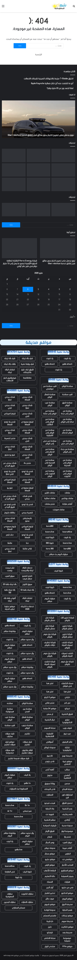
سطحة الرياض (67, 386)
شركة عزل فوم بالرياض (49, 635)
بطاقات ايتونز (9, 513)
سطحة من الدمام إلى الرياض (49, 452)
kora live (67, 593)
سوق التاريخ (27, 584)
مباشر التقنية (49, 820)
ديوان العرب (67, 843)
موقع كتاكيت (67, 927)
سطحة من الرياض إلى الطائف (49, 422)
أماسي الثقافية (67, 776)
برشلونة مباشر (10, 631)
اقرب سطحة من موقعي (49, 387)
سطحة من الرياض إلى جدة (67, 412)
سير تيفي (27, 811)
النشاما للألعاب (50, 871)
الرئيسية (38, 55)
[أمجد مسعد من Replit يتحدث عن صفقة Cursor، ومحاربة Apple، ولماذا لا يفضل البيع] (38, 170)
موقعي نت (67, 859)
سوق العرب (9, 576)
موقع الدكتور (67, 893)
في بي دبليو (67, 888)
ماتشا (9, 543)
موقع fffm (67, 946)
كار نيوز (50, 756)
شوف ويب (67, 728)
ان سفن (50, 714)
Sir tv (27, 805)
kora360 (49, 526)
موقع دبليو (49, 859)
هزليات (67, 882)
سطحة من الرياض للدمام (67, 431)
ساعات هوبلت (58, 510)
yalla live (18, 850)
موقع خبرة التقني (67, 762)
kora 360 (50, 549)
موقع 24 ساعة (49, 709)
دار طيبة (49, 921)
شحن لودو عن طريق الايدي (10, 505)
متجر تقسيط (9, 438)
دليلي (67, 697)
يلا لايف (27, 775)
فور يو (9, 488)
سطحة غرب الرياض (50, 404)
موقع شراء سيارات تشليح (9, 743)
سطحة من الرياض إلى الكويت (67, 473)
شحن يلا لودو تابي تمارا (9, 472)
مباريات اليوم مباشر (49, 600)
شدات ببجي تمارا (10, 398)
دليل (50, 927)
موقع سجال (50, 854)
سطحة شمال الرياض (49, 396)
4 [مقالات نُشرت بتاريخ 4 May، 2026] (48, 289)
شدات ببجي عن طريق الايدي (9, 464)
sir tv (9, 811)
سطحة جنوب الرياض (27, 726)
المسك (50, 882)
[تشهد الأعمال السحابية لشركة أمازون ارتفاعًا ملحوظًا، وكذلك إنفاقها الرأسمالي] (63, 184)
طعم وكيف (67, 814)
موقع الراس (50, 865)
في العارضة (10, 872)
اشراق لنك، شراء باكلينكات (27, 371)
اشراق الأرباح (49, 831)
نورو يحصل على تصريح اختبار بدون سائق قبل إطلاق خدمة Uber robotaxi (41, 135)
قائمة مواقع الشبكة (31, 955)
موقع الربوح (67, 899)
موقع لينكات (67, 916)
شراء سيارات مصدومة (9, 751)
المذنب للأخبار (67, 865)
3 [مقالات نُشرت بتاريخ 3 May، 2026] (59, 289)
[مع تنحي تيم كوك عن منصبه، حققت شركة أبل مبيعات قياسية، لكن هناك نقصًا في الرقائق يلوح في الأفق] (14, 170)
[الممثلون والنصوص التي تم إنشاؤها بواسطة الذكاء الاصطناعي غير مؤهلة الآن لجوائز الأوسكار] (63, 170)
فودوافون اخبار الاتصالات (9, 379)
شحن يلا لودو (27, 504)
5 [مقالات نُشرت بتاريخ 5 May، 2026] (38, 289)
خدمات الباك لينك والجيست (27, 569)
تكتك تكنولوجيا (67, 749)
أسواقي (49, 742)
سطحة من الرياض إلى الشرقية (49, 432)
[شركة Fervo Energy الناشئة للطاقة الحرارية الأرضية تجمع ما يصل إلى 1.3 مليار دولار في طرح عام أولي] (38, 155)
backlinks (27, 378)
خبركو (67, 709)
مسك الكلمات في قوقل (67, 684)
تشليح (27, 734)
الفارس (67, 854)
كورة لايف (67, 526)
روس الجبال (49, 843)
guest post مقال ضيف (27, 577)
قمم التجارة (67, 910)
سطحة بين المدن (27, 710)
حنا (27, 543)
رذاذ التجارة (49, 809)
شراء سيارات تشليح (27, 743)
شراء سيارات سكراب (9, 735)
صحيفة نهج (67, 756)
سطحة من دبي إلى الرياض (49, 442)
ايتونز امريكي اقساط (9, 481)
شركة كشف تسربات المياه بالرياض (67, 645)
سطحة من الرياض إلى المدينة (67, 462)
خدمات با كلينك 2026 (27, 608)
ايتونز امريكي (9, 414)
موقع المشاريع (67, 871)
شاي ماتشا (27, 549)
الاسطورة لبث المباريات (18, 789)
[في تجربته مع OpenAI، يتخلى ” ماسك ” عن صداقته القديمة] (38, 184)
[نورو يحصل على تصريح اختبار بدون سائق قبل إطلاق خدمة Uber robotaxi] (63, 155)
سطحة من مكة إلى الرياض (67, 420)
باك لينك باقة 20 (9, 584)
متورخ (49, 775)
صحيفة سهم (67, 921)
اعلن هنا (49, 683)
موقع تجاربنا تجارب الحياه (9, 608)
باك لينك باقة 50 (27, 590)
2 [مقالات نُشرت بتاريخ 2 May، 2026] (70, 289)
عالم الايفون (67, 742)
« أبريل (72, 317)
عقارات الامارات (27, 902)
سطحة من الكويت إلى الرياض (50, 473)
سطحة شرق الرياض (67, 404)
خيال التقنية (50, 720)
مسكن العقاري (18, 908)
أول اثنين (49, 888)
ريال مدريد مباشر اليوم (27, 834)
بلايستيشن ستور (27, 519)
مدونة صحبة (67, 826)
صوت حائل (49, 899)
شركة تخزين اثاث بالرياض (67, 619)
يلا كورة (18, 877)
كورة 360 (50, 543)
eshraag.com (9, 955)
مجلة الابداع (67, 789)
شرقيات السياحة (49, 826)
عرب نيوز (67, 734)
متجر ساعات (50, 504)
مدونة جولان (49, 848)
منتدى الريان (50, 946)
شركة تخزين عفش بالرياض (67, 627)
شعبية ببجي (27, 513)
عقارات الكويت (27, 894)
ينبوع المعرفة (67, 876)
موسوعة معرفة (67, 939)
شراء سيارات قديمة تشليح (18, 758)
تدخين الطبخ (50, 893)
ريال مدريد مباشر (27, 640)
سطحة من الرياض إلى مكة (49, 412)
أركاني (67, 820)
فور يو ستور (10, 455)
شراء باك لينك (27, 358)
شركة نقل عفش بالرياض (49, 619)
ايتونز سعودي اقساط (27, 423)
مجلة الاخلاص (49, 938)
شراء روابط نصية (27, 364)
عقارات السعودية (10, 895)
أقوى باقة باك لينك (10, 599)
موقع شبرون (49, 904)
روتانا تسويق (50, 784)
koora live (49, 532)
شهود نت (50, 814)
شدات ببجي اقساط (27, 398)
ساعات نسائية (49, 498)
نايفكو (50, 933)
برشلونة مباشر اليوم (10, 834)
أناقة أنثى (49, 770)
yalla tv (27, 783)
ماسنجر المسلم (49, 916)
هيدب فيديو (49, 803)
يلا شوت (67, 358)
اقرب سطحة (67, 395)
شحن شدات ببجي (27, 497)
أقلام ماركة (67, 504)
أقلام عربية (67, 848)
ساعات (67, 493)
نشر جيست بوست (9, 569)
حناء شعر (9, 535)
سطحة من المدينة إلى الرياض (50, 462)
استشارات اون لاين (67, 796)
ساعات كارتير (50, 493)
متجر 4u (27, 463)
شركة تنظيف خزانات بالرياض (50, 644)
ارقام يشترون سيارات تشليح (27, 751)
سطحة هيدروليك (10, 710)
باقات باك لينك (10, 364)
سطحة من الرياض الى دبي (67, 442)
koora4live (67, 532)
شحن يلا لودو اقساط (9, 423)
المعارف (49, 795)
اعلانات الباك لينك (10, 371)
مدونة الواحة (49, 910)
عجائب (67, 770)
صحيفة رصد (67, 933)
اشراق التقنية (67, 714)
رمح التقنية (67, 809)
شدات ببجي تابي (10, 406)
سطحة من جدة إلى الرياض (67, 450)
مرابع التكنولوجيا (67, 721)
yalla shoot (67, 364)
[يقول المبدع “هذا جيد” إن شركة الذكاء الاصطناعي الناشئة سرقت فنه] (14, 155)
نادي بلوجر (49, 761)
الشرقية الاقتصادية (49, 735)
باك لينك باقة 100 (9, 591)
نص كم (67, 703)
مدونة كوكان (49, 748)
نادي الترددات (49, 789)
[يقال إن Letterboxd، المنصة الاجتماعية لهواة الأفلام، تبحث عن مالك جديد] (14, 184)
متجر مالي (49, 703)
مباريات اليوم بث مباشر (58, 554)
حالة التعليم (50, 876)
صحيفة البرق (67, 904)
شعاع (49, 837)
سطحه (10, 703)
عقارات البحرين (10, 902)
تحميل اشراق (67, 803)
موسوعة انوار (67, 831)
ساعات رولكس (67, 498)
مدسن (67, 784)
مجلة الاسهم (49, 728)
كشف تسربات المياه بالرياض (67, 654)
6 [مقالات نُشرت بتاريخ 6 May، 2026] (27, 289)
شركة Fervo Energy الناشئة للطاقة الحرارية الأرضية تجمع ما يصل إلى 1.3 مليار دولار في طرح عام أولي (20, 263)
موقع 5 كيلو (49, 697)
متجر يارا (67, 837)
